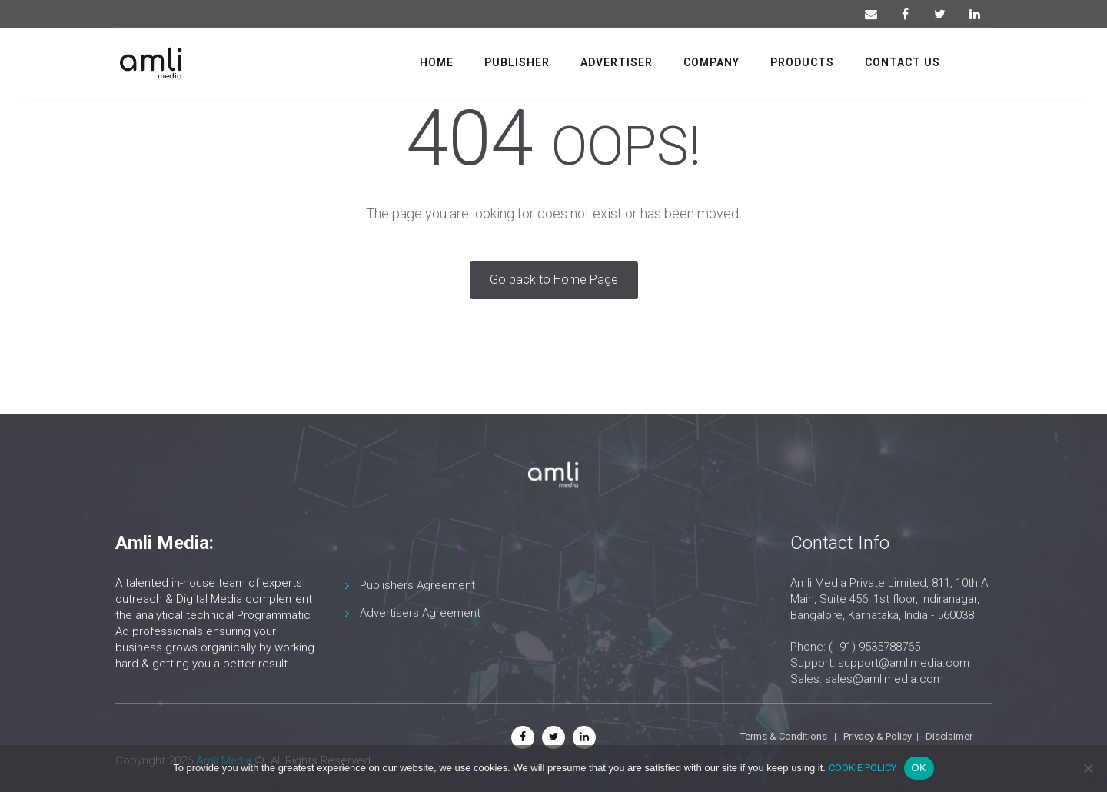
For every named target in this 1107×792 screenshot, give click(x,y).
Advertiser (616, 62)
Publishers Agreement (417, 585)
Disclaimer (949, 736)
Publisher (517, 62)
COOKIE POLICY (862, 768)
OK (919, 768)
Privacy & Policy (877, 736)
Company (711, 62)
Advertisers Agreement (420, 613)
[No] (1087, 768)
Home (437, 62)
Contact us (902, 62)
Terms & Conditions (783, 736)
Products (802, 62)
